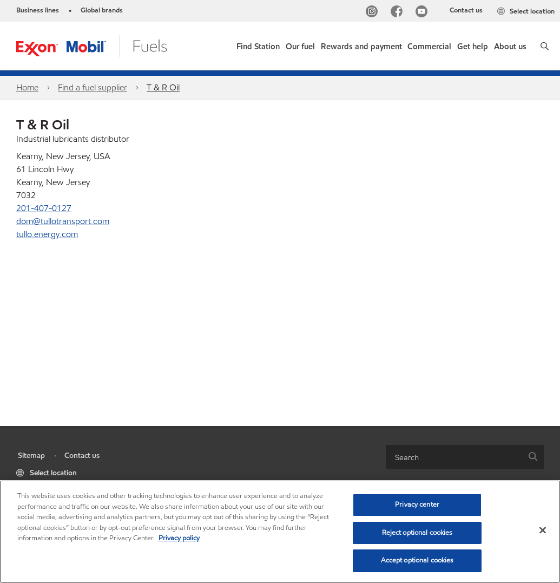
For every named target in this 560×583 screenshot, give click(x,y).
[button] (544, 46)
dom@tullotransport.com (62, 221)
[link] (258, 44)
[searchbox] (454, 457)
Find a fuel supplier (92, 87)
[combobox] (465, 457)
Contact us (466, 10)
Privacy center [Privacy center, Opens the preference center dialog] (417, 504)
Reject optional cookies (417, 533)
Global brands (102, 10)
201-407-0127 (43, 208)
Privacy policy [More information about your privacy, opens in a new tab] (179, 538)
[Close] (543, 530)
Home (27, 87)
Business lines (37, 10)
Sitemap (31, 455)
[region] (280, 531)
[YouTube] (423, 12)
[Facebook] (399, 12)
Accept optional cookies (417, 560)
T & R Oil (163, 87)
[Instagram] (374, 12)
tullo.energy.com (47, 234)
